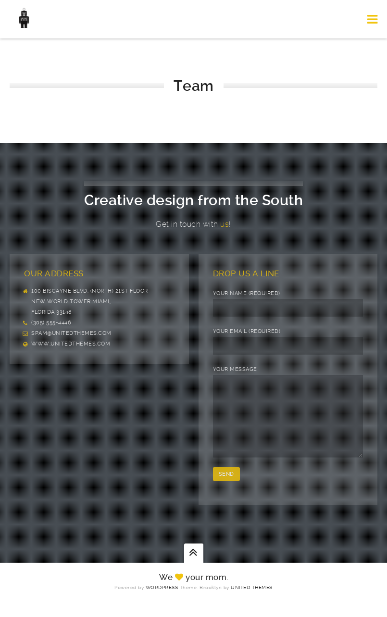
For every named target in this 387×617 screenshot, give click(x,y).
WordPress (162, 602)
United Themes (252, 602)
